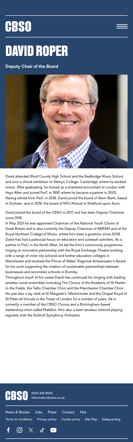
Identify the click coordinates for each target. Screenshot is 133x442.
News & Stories (17, 412)
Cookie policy (70, 419)
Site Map (91, 419)
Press (52, 412)
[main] (66, 203)
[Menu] (122, 26)
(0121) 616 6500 (42, 393)
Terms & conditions (18, 419)
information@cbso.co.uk (48, 397)
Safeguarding (111, 419)
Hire (83, 412)
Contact (68, 412)
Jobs (38, 412)
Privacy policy (47, 419)
